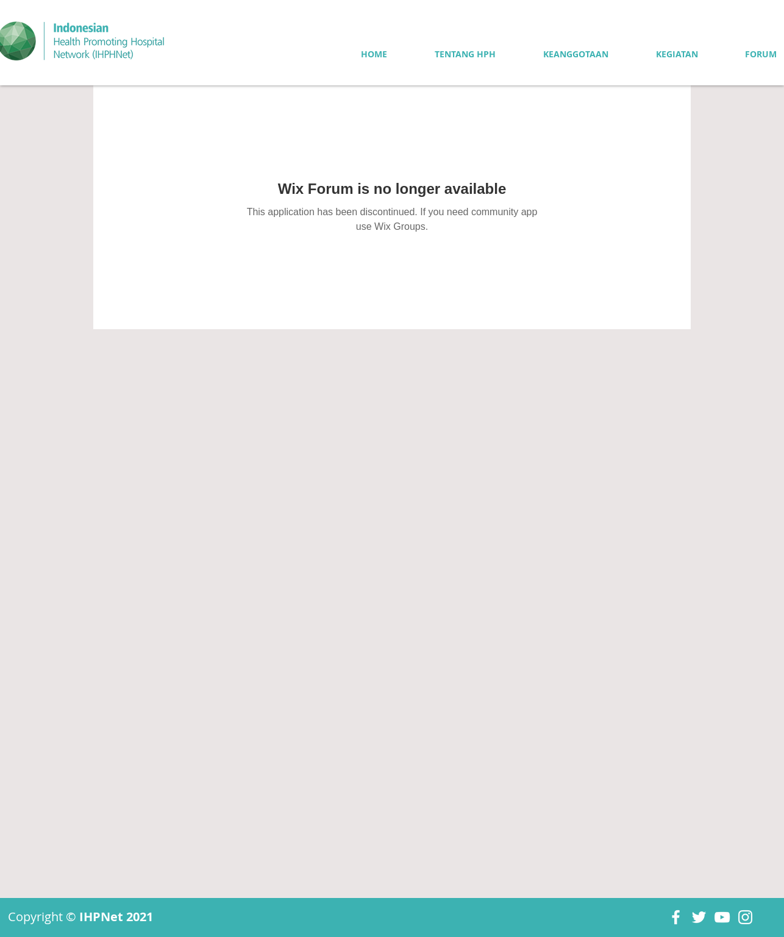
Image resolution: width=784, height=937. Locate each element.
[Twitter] (699, 917)
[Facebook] (675, 917)
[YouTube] (722, 917)
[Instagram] (745, 917)
